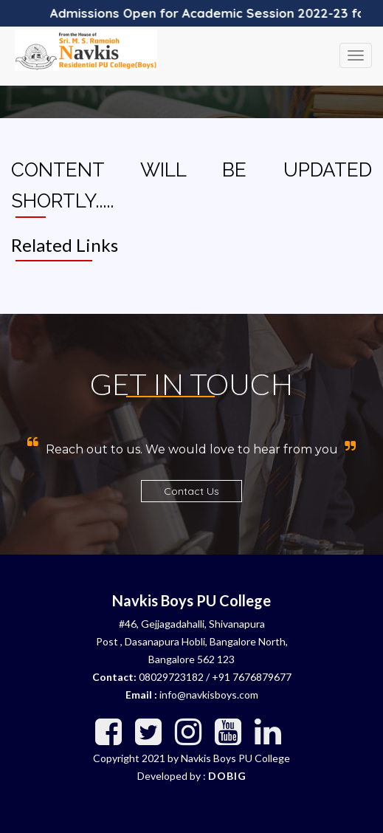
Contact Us (191, 491)
